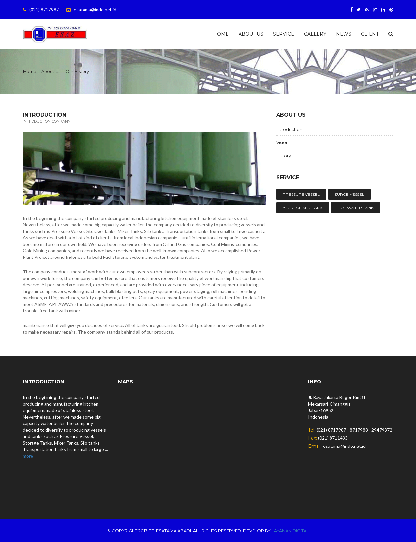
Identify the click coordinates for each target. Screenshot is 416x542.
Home (221, 34)
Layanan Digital (290, 530)
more (28, 456)
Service (283, 34)
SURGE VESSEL (349, 194)
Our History (77, 71)
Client (370, 34)
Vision (282, 142)
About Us (251, 34)
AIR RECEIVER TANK (302, 207)
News (343, 34)
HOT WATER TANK (355, 207)
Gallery (315, 34)
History (283, 155)
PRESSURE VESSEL (301, 194)
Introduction (289, 129)
